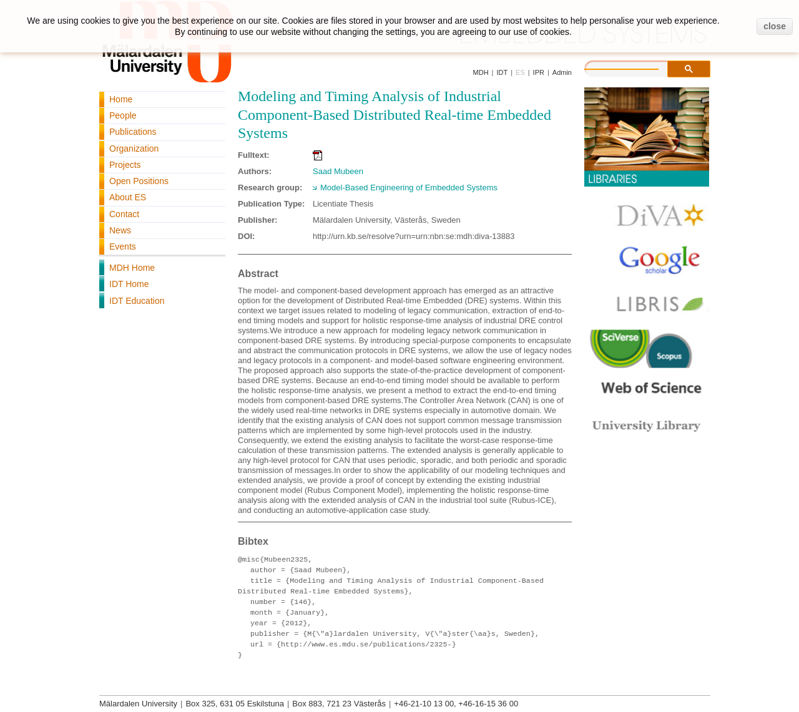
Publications (133, 132)
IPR (538, 72)
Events (122, 246)
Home (120, 99)
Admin (562, 72)
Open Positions (139, 181)
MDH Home (132, 268)
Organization (134, 149)
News (120, 230)
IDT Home (129, 284)
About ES (127, 197)
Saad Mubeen (338, 171)
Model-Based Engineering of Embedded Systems (409, 187)
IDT (501, 72)
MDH (481, 72)
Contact (124, 214)
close (774, 26)
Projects (125, 165)
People (123, 115)
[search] (634, 67)
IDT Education (136, 301)
